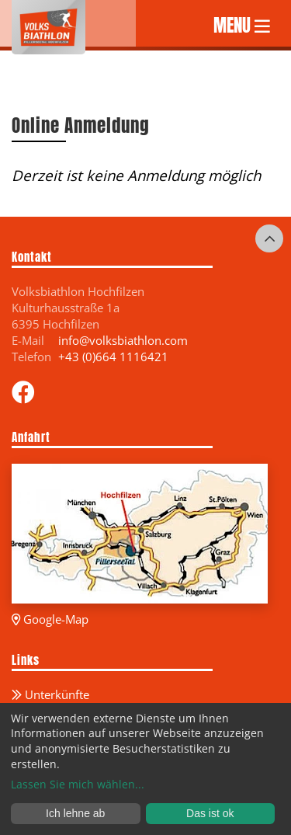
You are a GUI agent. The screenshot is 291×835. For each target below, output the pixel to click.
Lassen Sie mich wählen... (77, 784)
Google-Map (50, 619)
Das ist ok (210, 813)
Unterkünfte (50, 694)
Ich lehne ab (75, 813)
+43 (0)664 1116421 (113, 356)
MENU (241, 23)
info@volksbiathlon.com (123, 340)
